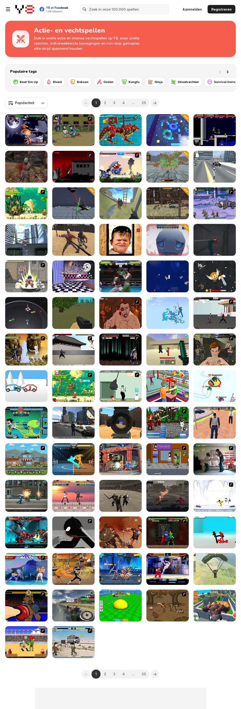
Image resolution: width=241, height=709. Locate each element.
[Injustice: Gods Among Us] (167, 532)
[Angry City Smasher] (214, 605)
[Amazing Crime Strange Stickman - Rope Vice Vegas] (214, 167)
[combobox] (26, 103)
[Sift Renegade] (73, 532)
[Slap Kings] (167, 386)
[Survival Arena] (73, 240)
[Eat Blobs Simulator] (120, 605)
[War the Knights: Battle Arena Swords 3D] (120, 203)
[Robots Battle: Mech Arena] (120, 569)
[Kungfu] (131, 82)
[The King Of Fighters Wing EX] (26, 130)
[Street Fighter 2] (26, 569)
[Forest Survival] (73, 313)
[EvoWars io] (214, 276)
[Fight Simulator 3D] (167, 313)
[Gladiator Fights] (120, 532)
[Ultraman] (120, 167)
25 (144, 103)
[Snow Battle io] (214, 386)
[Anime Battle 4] (73, 496)
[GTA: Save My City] (73, 423)
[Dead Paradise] (167, 203)
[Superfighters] (214, 130)
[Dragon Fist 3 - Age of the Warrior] (214, 313)
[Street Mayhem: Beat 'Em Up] (26, 496)
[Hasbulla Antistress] (120, 240)
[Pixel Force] (120, 423)
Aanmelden (192, 9)
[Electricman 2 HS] (214, 496)
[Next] (228, 71)
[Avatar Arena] (26, 349)
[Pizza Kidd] (167, 496)
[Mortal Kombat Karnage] (120, 349)
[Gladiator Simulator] (120, 496)
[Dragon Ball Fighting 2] (73, 386)
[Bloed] (54, 82)
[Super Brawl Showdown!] (73, 569)
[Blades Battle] (26, 313)
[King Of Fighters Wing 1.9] (120, 459)
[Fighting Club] (214, 349)
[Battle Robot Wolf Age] (120, 130)
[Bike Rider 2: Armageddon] (73, 605)
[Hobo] (73, 130)
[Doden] (105, 82)
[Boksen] (79, 82)
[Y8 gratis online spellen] (24, 9)
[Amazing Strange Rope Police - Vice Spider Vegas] (26, 240)
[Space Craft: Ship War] (167, 276)
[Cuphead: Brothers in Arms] (73, 276)
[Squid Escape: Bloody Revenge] (214, 240)
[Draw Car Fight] (26, 386)
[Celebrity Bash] (26, 605)
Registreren (221, 9)
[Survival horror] (222, 82)
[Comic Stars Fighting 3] (214, 203)
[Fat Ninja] (120, 386)
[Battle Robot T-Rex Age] (26, 532)
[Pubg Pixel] (214, 569)
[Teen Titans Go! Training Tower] (26, 423)
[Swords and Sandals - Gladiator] (26, 642)
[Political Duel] (73, 642)
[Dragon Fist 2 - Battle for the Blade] (73, 349)
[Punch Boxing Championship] (120, 276)
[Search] (85, 9)
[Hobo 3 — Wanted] (167, 459)
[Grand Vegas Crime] (214, 423)
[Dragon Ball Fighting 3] (26, 203)
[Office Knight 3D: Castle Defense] (167, 167)
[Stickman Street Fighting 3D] (214, 532)
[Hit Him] (120, 313)
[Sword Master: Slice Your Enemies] (73, 203)
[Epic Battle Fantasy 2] (167, 423)
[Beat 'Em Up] (25, 82)
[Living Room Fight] (214, 459)
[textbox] (26, 103)
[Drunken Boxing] (73, 459)
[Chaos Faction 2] (26, 459)
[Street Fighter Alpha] (167, 569)
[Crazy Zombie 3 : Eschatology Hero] (26, 276)
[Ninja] (155, 82)
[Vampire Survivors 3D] (167, 240)
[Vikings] (26, 167)
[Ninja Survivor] (167, 130)
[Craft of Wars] (167, 349)
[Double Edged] (167, 605)
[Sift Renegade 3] (73, 167)
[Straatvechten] (185, 82)
